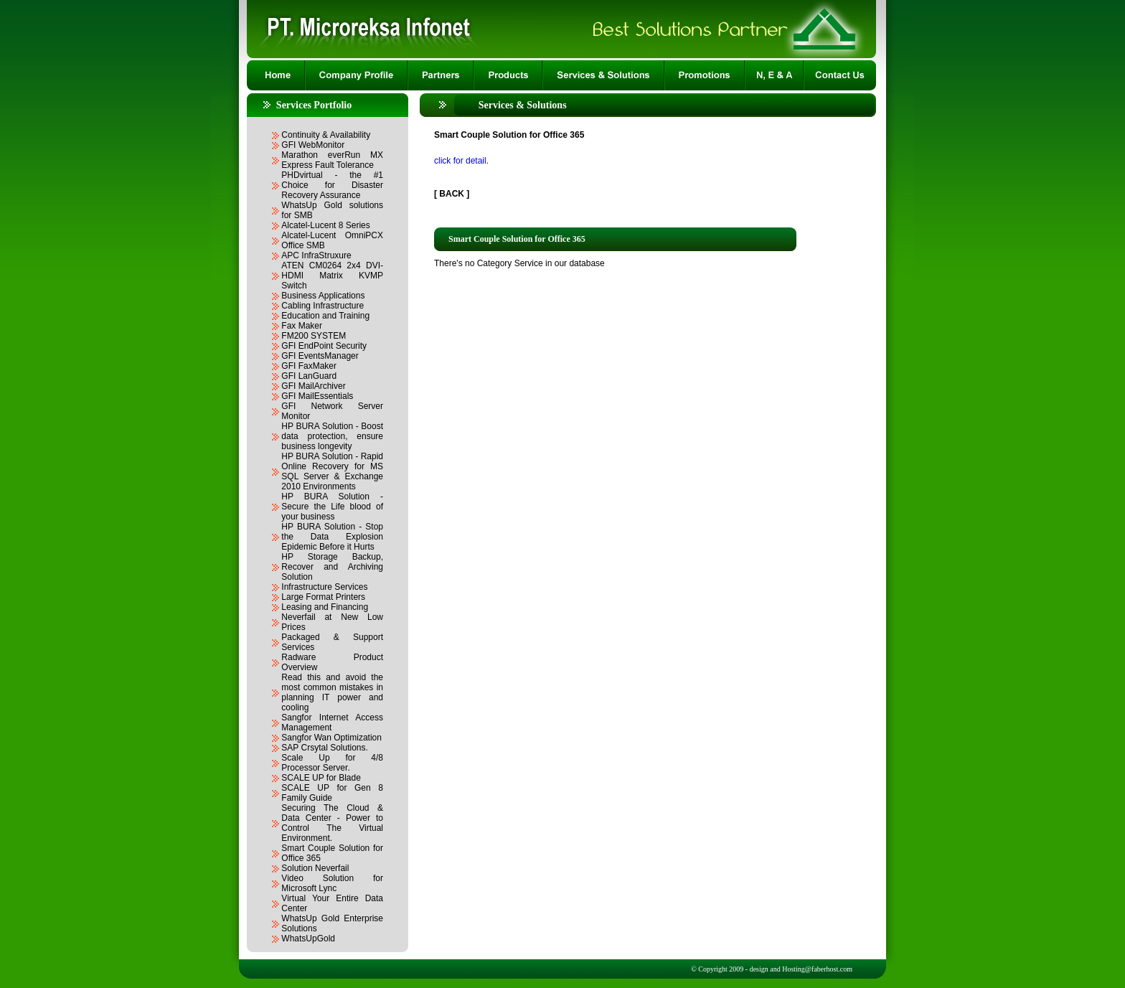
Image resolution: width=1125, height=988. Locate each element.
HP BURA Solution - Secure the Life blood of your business (332, 506)
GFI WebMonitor (312, 145)
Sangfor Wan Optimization (331, 738)
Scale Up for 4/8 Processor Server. (332, 763)
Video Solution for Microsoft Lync (332, 883)
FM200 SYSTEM (313, 336)
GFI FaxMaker (308, 366)
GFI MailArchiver (313, 386)
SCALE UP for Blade (321, 778)
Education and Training (325, 316)
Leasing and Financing (324, 607)
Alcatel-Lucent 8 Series (325, 225)
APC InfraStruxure (316, 255)
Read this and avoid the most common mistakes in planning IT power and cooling (332, 692)
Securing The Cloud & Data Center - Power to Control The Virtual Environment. (332, 823)
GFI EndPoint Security (324, 346)
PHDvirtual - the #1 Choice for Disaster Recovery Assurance (332, 185)
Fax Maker (301, 326)
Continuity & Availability (325, 135)
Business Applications (322, 296)
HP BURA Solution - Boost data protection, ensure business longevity (332, 436)
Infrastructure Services (324, 587)
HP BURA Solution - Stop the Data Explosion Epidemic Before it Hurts (332, 537)
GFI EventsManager (319, 356)
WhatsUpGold (308, 938)
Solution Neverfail (315, 868)
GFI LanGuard (308, 376)
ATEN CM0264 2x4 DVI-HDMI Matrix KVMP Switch (332, 275)
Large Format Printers (323, 597)
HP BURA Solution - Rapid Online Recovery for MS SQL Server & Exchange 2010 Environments (332, 471)
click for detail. (461, 161)
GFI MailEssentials (317, 396)
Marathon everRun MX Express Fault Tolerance (332, 160)
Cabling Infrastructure (322, 306)
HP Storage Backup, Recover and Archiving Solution (332, 567)
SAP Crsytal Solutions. (324, 748)
